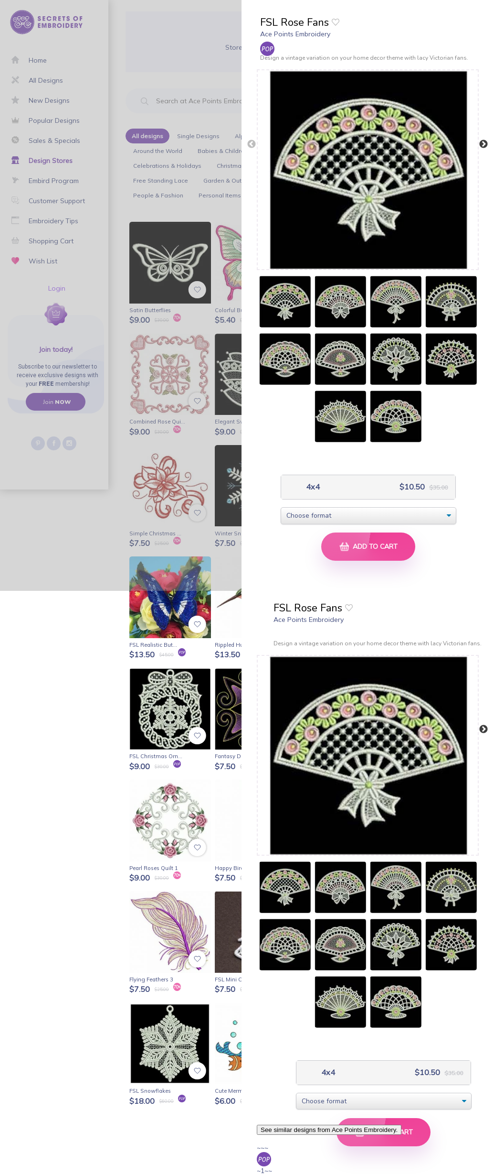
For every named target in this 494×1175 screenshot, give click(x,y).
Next (483, 144)
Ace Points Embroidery (295, 34)
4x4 (312, 486)
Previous (251, 144)
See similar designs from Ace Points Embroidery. (329, 1129)
